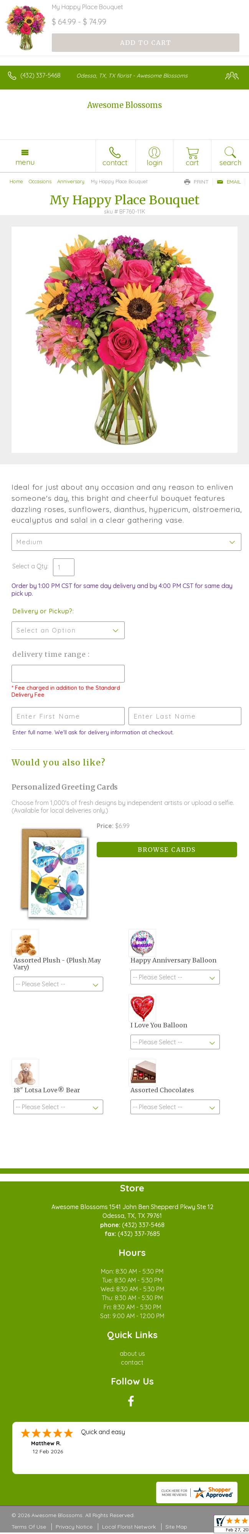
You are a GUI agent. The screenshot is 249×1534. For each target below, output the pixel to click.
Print (196, 181)
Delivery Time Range (50, 654)
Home (16, 181)
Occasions (40, 181)
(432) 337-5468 (40, 75)
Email (229, 181)
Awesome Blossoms (124, 105)
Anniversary (70, 181)
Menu (25, 162)
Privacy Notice (74, 1526)
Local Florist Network (129, 1526)
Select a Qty (29, 566)
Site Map (176, 1526)
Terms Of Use (29, 1526)
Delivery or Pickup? (42, 611)
